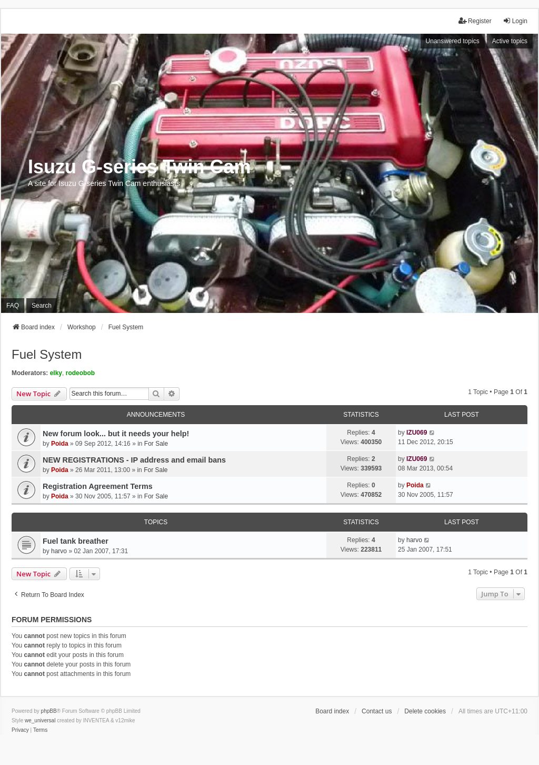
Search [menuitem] (42, 305)
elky (56, 373)
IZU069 (416, 432)
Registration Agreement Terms (98, 486)
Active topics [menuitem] (509, 41)
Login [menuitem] (515, 21)
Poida (59, 443)
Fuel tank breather (75, 541)
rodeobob (80, 373)
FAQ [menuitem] (12, 305)
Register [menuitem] (475, 21)
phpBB (49, 711)
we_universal (40, 720)
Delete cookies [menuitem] (425, 711)
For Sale (156, 443)
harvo (59, 551)
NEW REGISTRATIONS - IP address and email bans (134, 460)
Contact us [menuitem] (377, 711)
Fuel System (47, 354)
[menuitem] (20, 730)
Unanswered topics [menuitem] (453, 41)
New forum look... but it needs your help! (116, 433)
